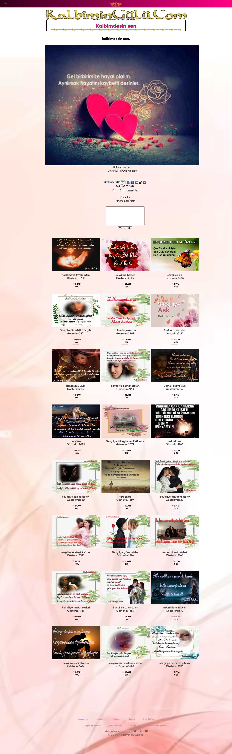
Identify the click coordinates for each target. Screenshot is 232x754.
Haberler (116, 719)
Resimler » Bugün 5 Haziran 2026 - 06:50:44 (121, 19)
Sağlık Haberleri (92, 726)
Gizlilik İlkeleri (136, 726)
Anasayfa (96, 19)
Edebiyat (166, 719)
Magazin (100, 719)
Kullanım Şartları (159, 726)
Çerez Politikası (115, 726)
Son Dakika (148, 719)
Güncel (131, 719)
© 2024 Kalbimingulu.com (125, 735)
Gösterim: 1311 (112, 182)
